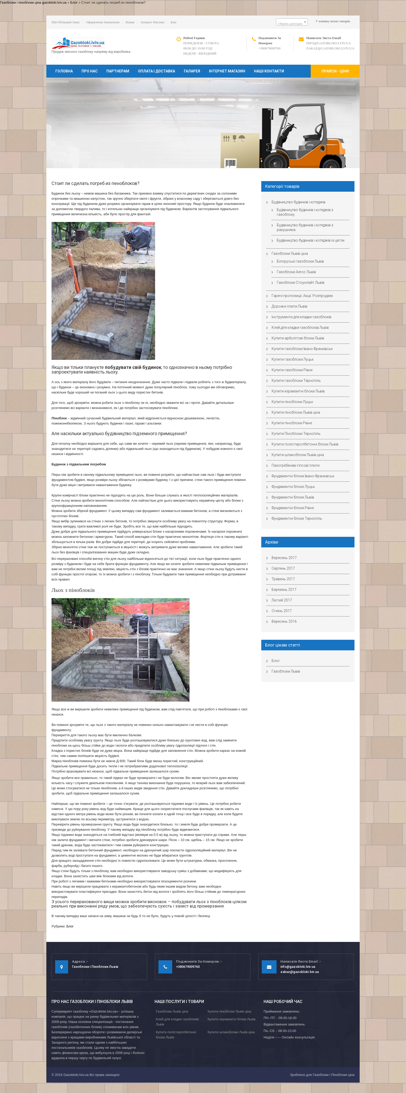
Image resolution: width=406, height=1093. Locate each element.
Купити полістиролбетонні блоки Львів (305, 444)
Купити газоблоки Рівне (292, 370)
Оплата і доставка (156, 71)
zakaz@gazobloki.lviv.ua (330, 48)
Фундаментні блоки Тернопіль (297, 518)
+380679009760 (269, 48)
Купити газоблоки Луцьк (293, 359)
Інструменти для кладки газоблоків (301, 317)
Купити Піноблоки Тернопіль (296, 434)
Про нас (90, 71)
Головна (64, 71)
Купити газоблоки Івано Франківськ (302, 349)
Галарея (192, 71)
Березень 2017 (284, 590)
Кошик (130, 22)
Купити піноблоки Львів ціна (296, 412)
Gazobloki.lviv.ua (76, 1075)
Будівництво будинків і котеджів (298, 202)
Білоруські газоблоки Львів (300, 261)
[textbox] (292, 24)
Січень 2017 (282, 611)
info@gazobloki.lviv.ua (328, 43)
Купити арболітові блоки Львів (298, 338)
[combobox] (292, 22)
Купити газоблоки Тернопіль (296, 380)
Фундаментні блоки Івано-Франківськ (303, 476)
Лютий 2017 (282, 600)
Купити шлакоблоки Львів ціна (298, 455)
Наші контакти (269, 71)
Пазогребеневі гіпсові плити (296, 465)
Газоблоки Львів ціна (290, 253)
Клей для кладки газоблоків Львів (300, 327)
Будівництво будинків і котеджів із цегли (310, 240)
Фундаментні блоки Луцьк (293, 487)
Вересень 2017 (284, 558)
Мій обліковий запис (66, 22)
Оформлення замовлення (102, 22)
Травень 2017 (283, 579)
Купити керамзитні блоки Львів (298, 391)
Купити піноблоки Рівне (292, 423)
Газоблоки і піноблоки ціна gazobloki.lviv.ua (33, 2)
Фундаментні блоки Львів (293, 497)
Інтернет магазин (152, 22)
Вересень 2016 (284, 621)
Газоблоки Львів (286, 671)
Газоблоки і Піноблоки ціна (333, 1075)
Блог (73, 2)
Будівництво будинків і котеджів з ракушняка (305, 227)
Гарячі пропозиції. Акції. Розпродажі (302, 296)
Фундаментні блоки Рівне (293, 508)
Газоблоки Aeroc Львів (296, 272)
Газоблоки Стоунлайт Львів (300, 282)
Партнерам (117, 71)
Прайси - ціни (335, 71)
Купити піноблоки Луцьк (292, 402)
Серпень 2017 (283, 568)
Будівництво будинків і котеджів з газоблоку (305, 212)
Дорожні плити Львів (289, 306)
